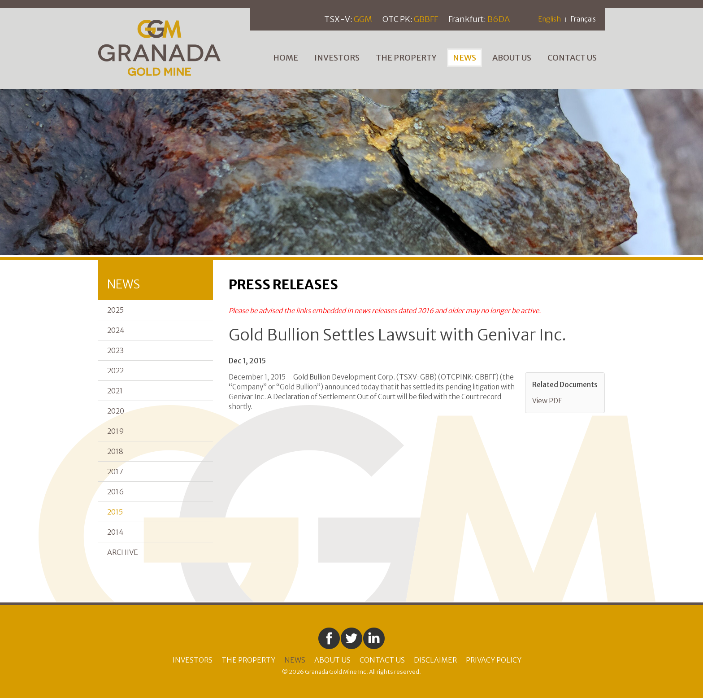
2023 (115, 350)
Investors (337, 57)
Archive (122, 552)
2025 (115, 309)
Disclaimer (435, 659)
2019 (115, 431)
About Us (511, 57)
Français (583, 19)
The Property (406, 57)
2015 (115, 511)
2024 (116, 330)
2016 (115, 491)
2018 (115, 451)
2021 (115, 390)
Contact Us (572, 57)
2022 (115, 370)
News (464, 57)
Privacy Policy (493, 659)
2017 (115, 471)
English (549, 19)
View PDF (547, 401)
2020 (115, 410)
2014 (115, 532)
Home (285, 57)
